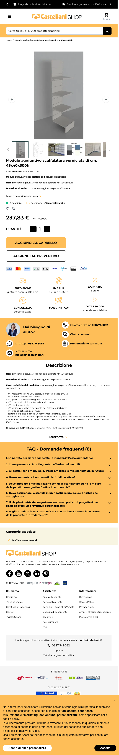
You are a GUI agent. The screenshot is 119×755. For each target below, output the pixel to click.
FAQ (45, 627)
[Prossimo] (106, 99)
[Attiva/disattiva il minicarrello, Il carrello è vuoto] (107, 16)
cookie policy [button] (11, 718)
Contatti (10, 612)
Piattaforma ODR (88, 617)
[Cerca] (107, 31)
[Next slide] (110, 4)
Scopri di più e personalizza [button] (27, 747)
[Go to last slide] (7, 4)
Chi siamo (11, 597)
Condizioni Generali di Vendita (58, 607)
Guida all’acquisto (52, 597)
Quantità (14, 229)
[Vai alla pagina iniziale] (57, 16)
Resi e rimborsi (50, 622)
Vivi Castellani (13, 617)
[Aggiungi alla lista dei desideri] (8, 208)
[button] (114, 701)
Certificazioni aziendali (18, 607)
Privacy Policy (86, 607)
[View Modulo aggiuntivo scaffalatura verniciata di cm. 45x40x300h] (20, 149)
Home (9, 40)
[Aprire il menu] (10, 16)
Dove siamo (85, 597)
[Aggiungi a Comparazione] (13, 208)
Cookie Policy (86, 602)
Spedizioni (48, 617)
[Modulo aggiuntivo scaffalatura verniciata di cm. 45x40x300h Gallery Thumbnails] (59, 149)
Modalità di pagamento (55, 612)
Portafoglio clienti (52, 602)
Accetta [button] (105, 747)
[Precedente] (11, 99)
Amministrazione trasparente (95, 612)
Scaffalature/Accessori (24, 540)
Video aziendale (14, 602)
